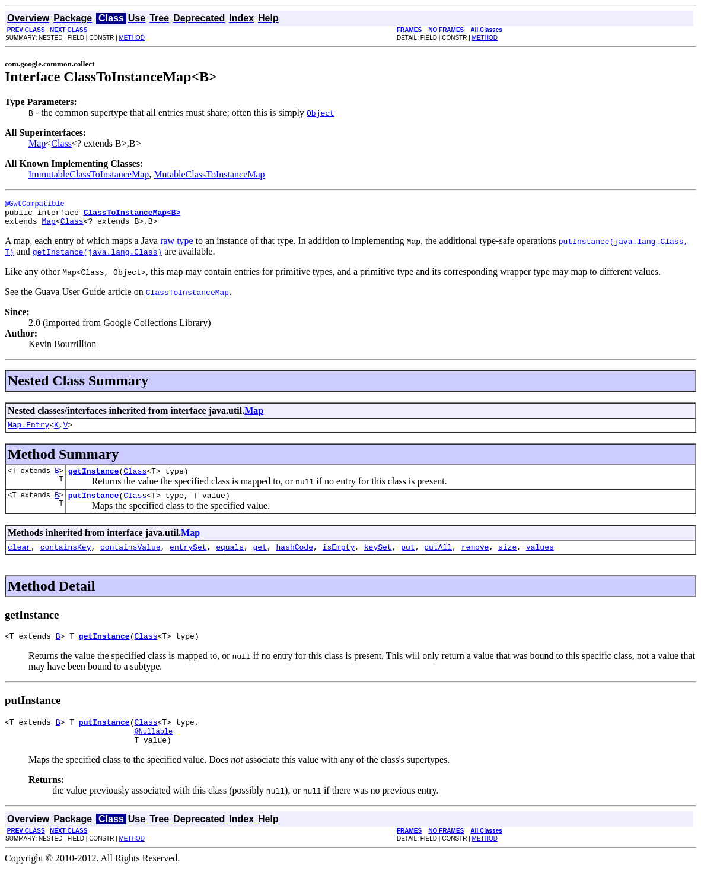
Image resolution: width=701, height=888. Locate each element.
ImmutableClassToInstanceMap (88, 174)
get (260, 559)
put (408, 559)
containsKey (65, 559)
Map (37, 143)
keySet (378, 559)
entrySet (188, 559)
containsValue (130, 559)
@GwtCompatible (35, 205)
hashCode (294, 559)
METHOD (132, 37)
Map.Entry (28, 431)
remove (475, 559)
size (507, 559)
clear (19, 559)
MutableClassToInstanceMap (209, 174)
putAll (438, 559)
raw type (176, 246)
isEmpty (339, 559)
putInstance (93, 505)
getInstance (93, 479)
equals (230, 559)
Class (61, 143)
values (540, 559)
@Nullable (153, 749)
